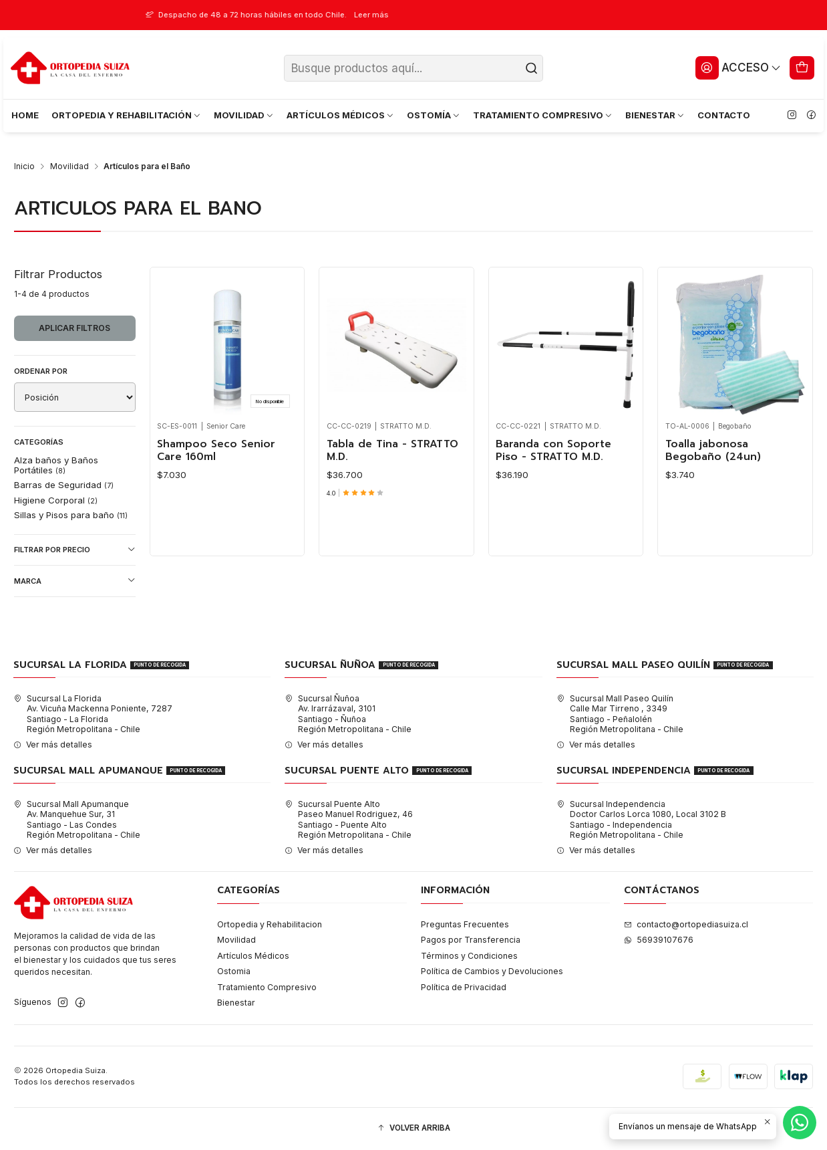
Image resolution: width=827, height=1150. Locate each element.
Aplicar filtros (74, 328)
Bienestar (236, 1003)
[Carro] (802, 67)
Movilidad (69, 166)
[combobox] (413, 68)
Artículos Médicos (253, 956)
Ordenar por (40, 371)
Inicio (24, 166)
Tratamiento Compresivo (267, 987)
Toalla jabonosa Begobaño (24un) (713, 451)
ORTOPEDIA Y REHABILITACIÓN (126, 115)
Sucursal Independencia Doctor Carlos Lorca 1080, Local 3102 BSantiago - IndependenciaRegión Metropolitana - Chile (641, 819)
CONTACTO (723, 115)
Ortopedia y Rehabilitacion (269, 924)
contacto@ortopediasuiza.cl (686, 924)
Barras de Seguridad (64, 484)
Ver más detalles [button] (52, 744)
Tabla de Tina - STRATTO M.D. (392, 451)
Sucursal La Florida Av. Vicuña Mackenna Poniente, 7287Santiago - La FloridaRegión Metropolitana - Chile (92, 713)
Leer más (431, 14)
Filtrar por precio (75, 550)
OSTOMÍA (434, 115)
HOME (25, 115)
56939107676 (658, 940)
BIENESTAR (655, 115)
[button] (413, 1129)
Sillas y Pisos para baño (71, 514)
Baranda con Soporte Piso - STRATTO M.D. (553, 451)
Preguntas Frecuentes (465, 924)
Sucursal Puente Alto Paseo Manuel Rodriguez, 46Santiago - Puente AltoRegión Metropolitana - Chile (349, 819)
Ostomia (234, 971)
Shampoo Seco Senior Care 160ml (216, 451)
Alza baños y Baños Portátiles (56, 465)
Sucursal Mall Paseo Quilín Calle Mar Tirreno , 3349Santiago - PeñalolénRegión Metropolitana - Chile (619, 713)
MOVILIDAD (244, 115)
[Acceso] (738, 67)
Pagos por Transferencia (470, 940)
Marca (75, 581)
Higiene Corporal (56, 500)
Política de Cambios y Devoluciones (492, 971)
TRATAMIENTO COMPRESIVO (543, 115)
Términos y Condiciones (469, 956)
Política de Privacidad (463, 987)
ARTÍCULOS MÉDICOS (341, 115)
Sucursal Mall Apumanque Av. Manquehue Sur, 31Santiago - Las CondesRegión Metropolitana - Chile (76, 819)
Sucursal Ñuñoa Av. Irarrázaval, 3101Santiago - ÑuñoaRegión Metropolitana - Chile (348, 713)
